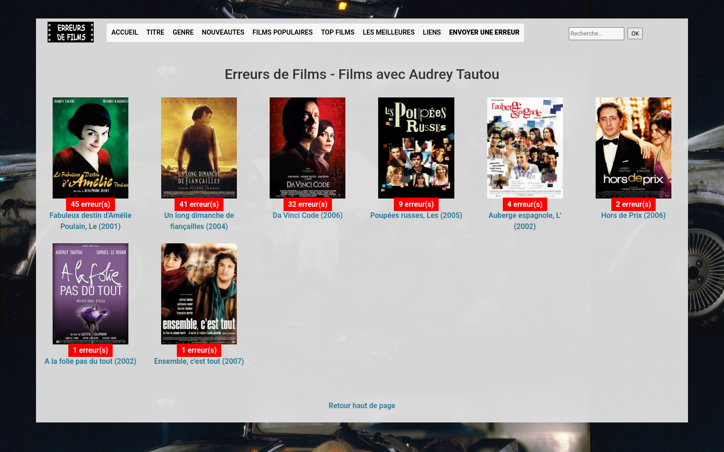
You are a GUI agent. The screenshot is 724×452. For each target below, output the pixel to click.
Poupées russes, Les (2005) (416, 215)
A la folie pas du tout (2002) (91, 361)
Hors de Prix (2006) (633, 215)
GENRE (183, 32)
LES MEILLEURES (389, 32)
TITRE (155, 32)
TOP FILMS (338, 32)
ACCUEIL (124, 32)
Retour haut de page (362, 405)
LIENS (432, 32)
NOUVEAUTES (223, 32)
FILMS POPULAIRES (283, 32)
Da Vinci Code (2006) (307, 215)
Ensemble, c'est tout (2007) (199, 361)
